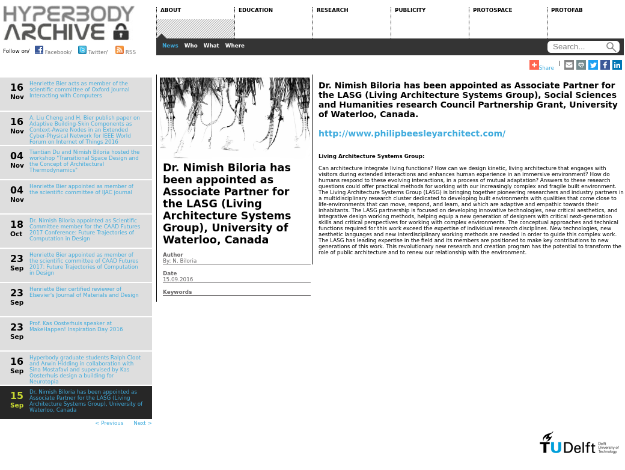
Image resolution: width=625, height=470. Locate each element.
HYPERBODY (69, 22)
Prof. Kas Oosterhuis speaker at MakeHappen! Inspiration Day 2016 (76, 326)
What (211, 46)
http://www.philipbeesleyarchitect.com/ (412, 133)
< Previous (109, 423)
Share (541, 65)
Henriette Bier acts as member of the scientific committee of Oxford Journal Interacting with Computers (79, 90)
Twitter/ (93, 50)
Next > (142, 423)
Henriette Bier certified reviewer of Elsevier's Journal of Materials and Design (84, 292)
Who (191, 46)
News (170, 46)
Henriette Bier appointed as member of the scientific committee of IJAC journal (81, 189)
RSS (125, 50)
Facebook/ (53, 50)
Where (235, 46)
